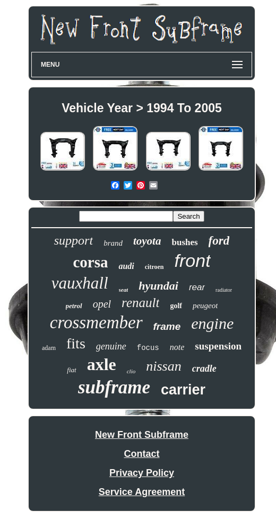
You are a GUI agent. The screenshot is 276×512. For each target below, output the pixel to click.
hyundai (158, 285)
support (73, 240)
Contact (142, 453)
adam (49, 348)
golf (176, 306)
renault (140, 302)
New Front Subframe (141, 434)
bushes (184, 242)
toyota (147, 241)
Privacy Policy (141, 473)
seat (123, 289)
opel (102, 304)
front (193, 260)
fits (75, 343)
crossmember (96, 322)
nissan (163, 366)
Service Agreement (142, 492)
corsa (90, 262)
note (177, 347)
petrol (74, 306)
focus (148, 348)
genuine (111, 346)
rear (197, 287)
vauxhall (79, 283)
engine (212, 323)
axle (101, 364)
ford (219, 240)
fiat (71, 370)
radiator (223, 290)
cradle (204, 368)
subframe (114, 387)
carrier (183, 390)
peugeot (205, 305)
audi (126, 266)
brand (113, 243)
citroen (154, 267)
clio (131, 371)
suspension (218, 346)
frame (167, 326)
